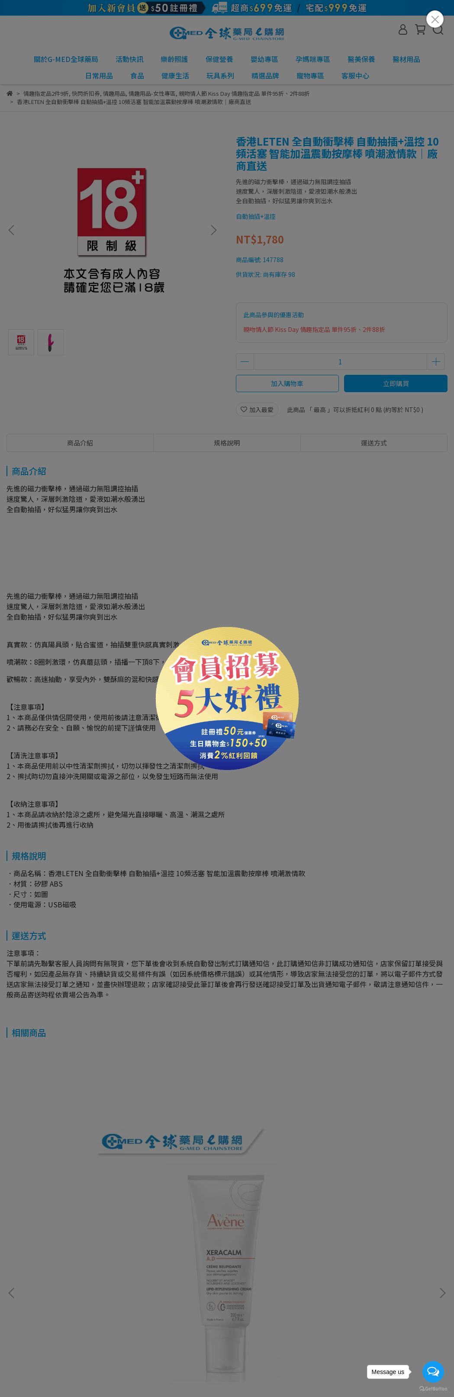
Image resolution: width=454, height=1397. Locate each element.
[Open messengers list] (433, 1372)
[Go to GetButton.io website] (433, 1388)
